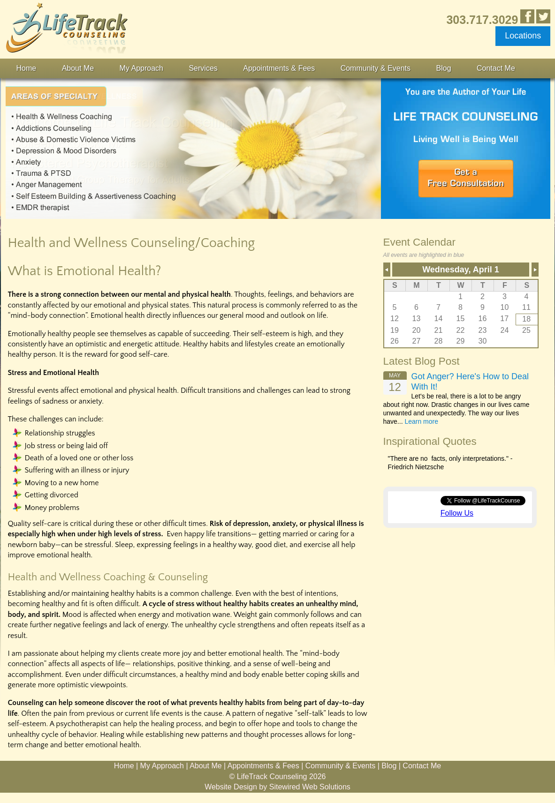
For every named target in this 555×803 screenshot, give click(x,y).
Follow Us (457, 513)
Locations (523, 35)
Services (203, 68)
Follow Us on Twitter (543, 16)
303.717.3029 (482, 19)
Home (26, 68)
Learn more (421, 421)
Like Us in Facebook (527, 16)
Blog (443, 68)
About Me (78, 68)
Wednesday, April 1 (460, 269)
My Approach (141, 68)
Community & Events (376, 68)
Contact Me (496, 68)
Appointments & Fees (279, 68)
